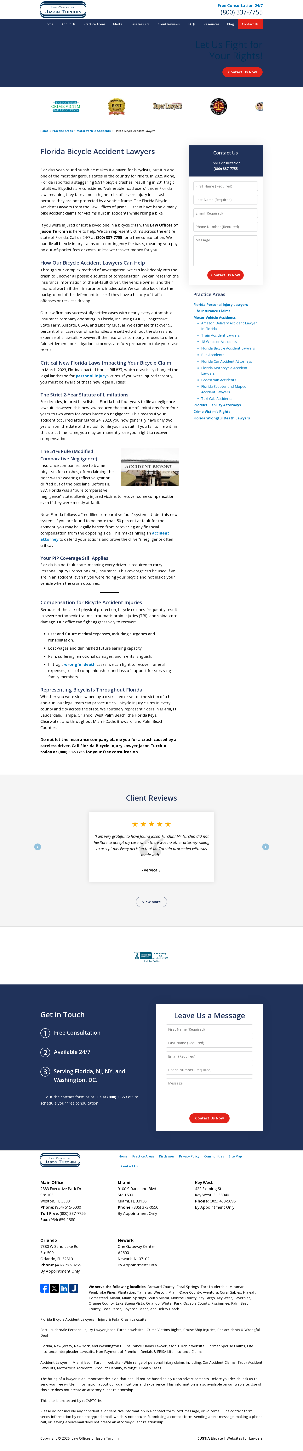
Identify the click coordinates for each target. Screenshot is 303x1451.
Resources (211, 24)
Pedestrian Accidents (218, 380)
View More (151, 901)
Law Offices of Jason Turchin (95, 1438)
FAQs (192, 24)
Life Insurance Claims (211, 311)
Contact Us (250, 24)
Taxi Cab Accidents (216, 398)
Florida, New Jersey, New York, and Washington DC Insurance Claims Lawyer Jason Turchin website (122, 1346)
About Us (68, 24)
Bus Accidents (212, 354)
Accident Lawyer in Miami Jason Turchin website (80, 1362)
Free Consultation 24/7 (240, 5)
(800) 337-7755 (242, 12)
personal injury (91, 375)
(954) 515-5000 (68, 1207)
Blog (230, 24)
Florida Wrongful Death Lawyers (221, 418)
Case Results (140, 24)
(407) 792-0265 (68, 1265)
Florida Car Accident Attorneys (226, 361)
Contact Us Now (242, 72)
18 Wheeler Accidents (219, 341)
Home (48, 24)
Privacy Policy (189, 1156)
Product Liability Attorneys (217, 405)
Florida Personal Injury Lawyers (220, 304)
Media (117, 24)
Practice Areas (94, 24)
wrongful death (80, 664)
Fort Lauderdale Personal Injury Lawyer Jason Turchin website (92, 1329)
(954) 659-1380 (62, 1219)
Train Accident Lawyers (220, 335)
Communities (214, 1156)
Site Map (235, 1156)
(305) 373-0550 (145, 1207)
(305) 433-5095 (223, 1201)
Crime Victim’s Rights (211, 411)
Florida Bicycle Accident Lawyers (228, 348)
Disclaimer (166, 1156)
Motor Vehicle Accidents (94, 131)
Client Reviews (169, 24)
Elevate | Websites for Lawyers (230, 1438)
